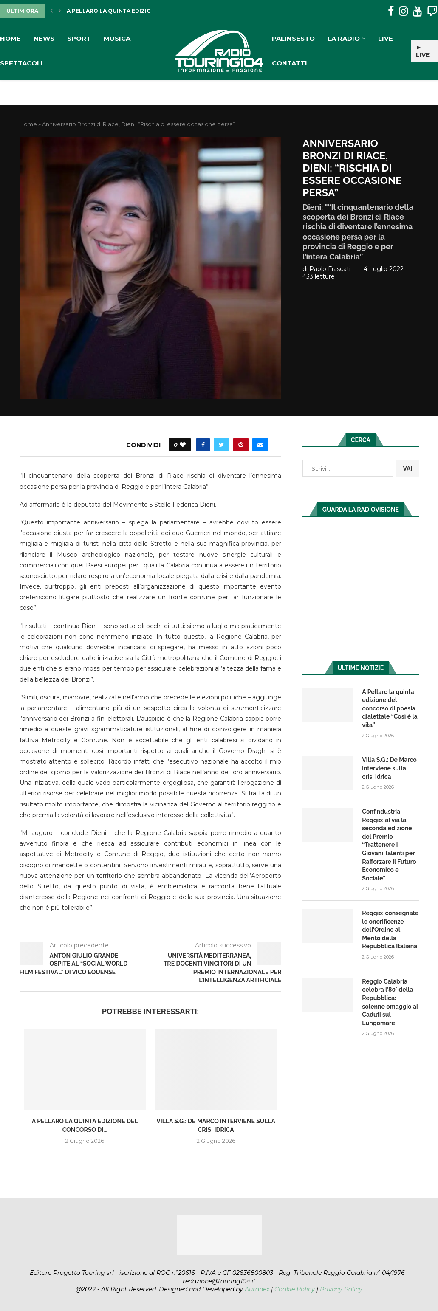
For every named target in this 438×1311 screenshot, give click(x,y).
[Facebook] (390, 11)
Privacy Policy (341, 1289)
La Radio (344, 38)
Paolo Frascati (329, 269)
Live (385, 38)
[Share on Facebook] (203, 444)
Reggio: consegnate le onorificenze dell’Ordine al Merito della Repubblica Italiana (390, 930)
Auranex (257, 1289)
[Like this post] (183, 444)
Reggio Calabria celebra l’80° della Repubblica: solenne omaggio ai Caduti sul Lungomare (390, 1002)
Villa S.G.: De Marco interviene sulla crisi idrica (389, 768)
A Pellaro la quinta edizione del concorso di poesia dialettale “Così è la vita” (390, 708)
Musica (117, 38)
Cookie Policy (294, 1289)
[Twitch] (432, 11)
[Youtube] (417, 11)
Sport (79, 38)
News (44, 38)
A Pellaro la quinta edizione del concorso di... (142, 11)
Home (10, 38)
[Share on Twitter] (221, 444)
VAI (407, 468)
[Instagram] (403, 11)
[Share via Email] (260, 444)
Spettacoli (21, 63)
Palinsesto (293, 38)
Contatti (289, 63)
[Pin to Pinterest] (241, 444)
